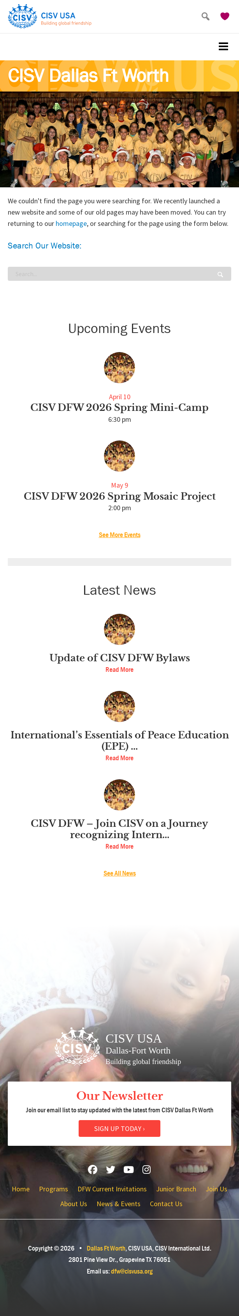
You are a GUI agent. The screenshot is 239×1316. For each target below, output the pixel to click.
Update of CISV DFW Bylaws (119, 658)
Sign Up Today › (119, 1128)
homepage (71, 223)
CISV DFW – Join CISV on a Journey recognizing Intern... (119, 829)
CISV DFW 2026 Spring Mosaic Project (120, 496)
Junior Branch (176, 1188)
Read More (119, 669)
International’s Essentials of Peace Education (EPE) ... (120, 740)
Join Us (216, 1188)
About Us (73, 1203)
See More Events (120, 534)
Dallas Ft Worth (106, 1248)
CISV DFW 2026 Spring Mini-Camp (119, 408)
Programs (53, 1188)
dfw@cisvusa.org (132, 1271)
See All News (120, 873)
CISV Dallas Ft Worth (88, 76)
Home (21, 1188)
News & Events (119, 1203)
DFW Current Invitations (112, 1188)
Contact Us (166, 1203)
